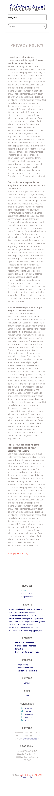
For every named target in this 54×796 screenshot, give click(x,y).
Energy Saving (22, 665)
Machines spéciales (25, 668)
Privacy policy (27, 777)
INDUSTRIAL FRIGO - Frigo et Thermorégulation (27, 622)
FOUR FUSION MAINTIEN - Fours (21, 625)
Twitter (28, 712)
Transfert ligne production (27, 671)
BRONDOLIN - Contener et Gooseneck (23, 628)
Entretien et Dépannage (24, 643)
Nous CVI (24, 591)
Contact (27, 683)
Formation (19, 649)
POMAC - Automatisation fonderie (22, 612)
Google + (28, 709)
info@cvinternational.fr (30, 739)
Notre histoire (26, 594)
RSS (27, 721)
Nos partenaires (27, 597)
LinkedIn (28, 718)
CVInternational (27, 6)
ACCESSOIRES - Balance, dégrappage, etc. (25, 631)
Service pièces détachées (25, 646)
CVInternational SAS (31, 775)
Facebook (29, 715)
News (27, 696)
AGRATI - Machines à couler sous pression (25, 609)
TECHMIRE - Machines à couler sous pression (27, 616)
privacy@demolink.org (18, 553)
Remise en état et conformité (27, 652)
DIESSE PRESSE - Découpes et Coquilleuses (26, 619)
